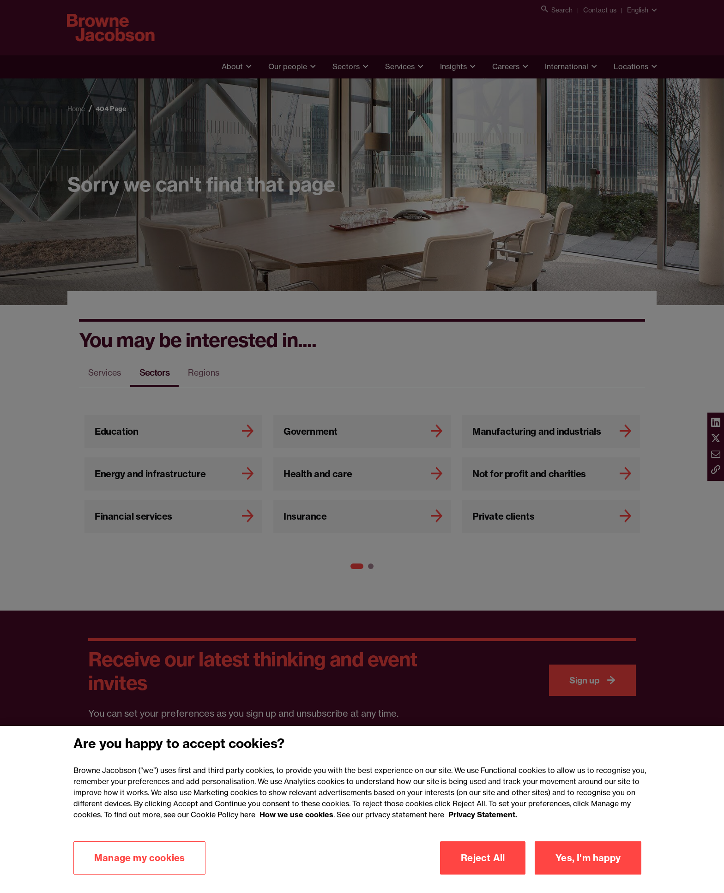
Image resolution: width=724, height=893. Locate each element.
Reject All (483, 867)
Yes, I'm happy (588, 867)
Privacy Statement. (482, 823)
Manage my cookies (139, 867)
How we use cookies (296, 823)
